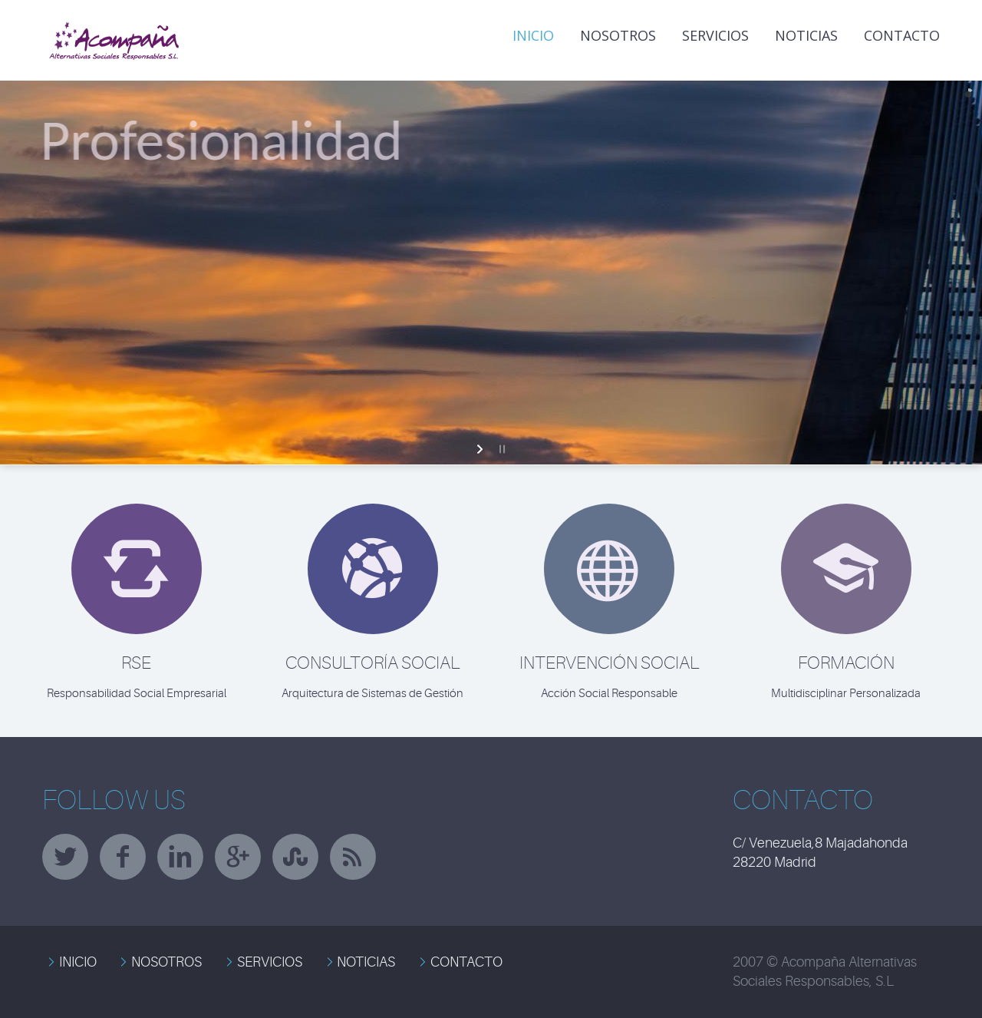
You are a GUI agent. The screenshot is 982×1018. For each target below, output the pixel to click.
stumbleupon (295, 857)
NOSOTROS (166, 962)
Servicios (715, 35)
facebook (123, 857)
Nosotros (618, 35)
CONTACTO (466, 962)
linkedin (180, 857)
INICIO (533, 35)
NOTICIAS (806, 35)
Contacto (902, 35)
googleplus (238, 857)
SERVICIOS (269, 962)
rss (353, 857)
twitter (65, 857)
